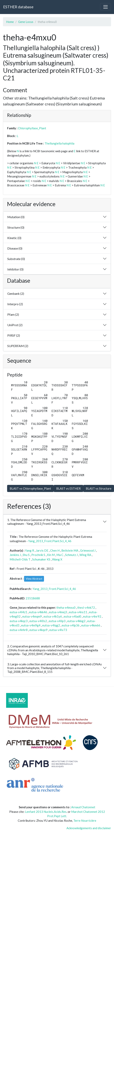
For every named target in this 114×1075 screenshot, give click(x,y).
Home (10, 21)
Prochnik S (38, 555)
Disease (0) (14, 248)
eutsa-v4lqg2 (51, 625)
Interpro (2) (15, 304)
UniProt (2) (14, 325)
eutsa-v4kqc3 (19, 621)
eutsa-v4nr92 (92, 616)
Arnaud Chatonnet (83, 807)
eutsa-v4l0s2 (38, 621)
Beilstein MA (69, 550)
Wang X (57, 559)
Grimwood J (87, 550)
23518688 (33, 598)
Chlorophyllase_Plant (32, 128)
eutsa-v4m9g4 (30, 625)
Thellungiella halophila (59, 143)
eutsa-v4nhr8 (19, 630)
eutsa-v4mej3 (58, 612)
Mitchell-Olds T (20, 559)
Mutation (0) (15, 217)
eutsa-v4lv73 (58, 630)
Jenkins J (15, 555)
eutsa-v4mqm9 (32, 616)
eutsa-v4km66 (90, 625)
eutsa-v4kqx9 (38, 630)
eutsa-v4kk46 (38, 612)
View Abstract (34, 578)
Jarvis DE (42, 550)
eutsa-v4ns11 (78, 612)
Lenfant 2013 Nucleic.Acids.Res (45, 811)
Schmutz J (71, 555)
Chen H (55, 550)
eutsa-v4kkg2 (76, 621)
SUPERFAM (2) (17, 346)
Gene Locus (25, 21)
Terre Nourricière (84, 820)
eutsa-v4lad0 (72, 616)
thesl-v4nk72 (86, 607)
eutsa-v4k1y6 (53, 616)
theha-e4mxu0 (66, 607)
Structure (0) (15, 227)
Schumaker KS (41, 559)
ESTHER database (18, 7)
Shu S (26, 555)
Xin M (51, 555)
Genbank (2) (15, 293)
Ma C (59, 555)
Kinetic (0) (14, 238)
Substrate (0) (16, 259)
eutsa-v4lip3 (57, 621)
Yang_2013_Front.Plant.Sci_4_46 (49, 541)
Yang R (29, 550)
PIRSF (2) (13, 335)
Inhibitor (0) (15, 269)
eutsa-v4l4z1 (18, 612)
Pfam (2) (13, 314)
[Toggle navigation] (105, 7)
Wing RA (85, 555)
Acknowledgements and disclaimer (88, 828)
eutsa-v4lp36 (70, 625)
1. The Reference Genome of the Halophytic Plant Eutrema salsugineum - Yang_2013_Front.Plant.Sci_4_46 (46, 521)
